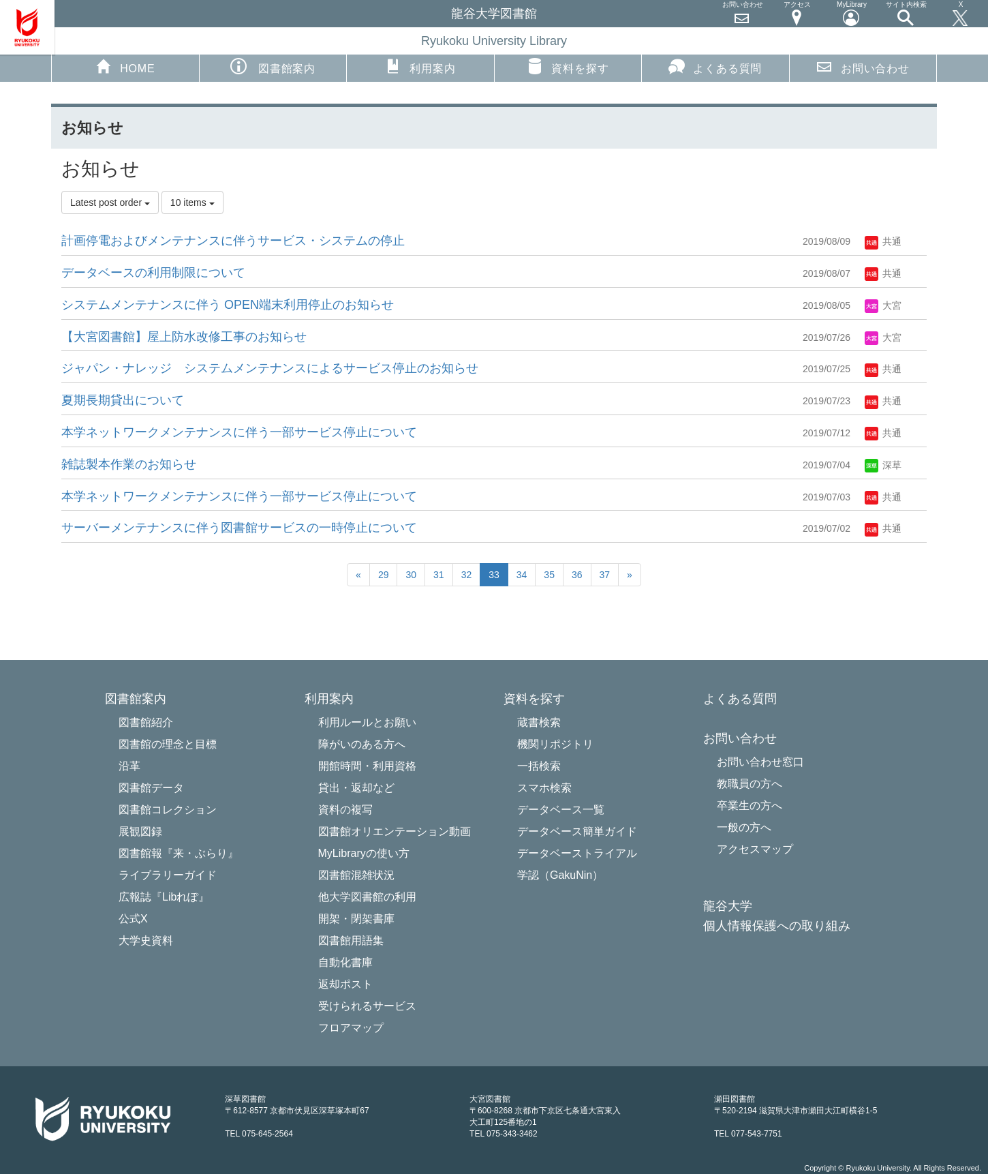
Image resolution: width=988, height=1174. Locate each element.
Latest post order (110, 202)
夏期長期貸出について (122, 400)
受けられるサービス (367, 1006)
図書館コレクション (168, 809)
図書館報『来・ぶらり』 (178, 853)
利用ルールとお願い (367, 722)
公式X (133, 918)
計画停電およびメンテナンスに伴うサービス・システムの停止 (233, 240)
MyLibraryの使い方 (364, 853)
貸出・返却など (356, 788)
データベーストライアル (577, 853)
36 (577, 574)
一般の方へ (744, 827)
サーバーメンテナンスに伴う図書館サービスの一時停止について (239, 528)
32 (466, 574)
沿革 (129, 766)
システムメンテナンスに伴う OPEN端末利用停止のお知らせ (227, 305)
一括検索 (539, 766)
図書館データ (151, 788)
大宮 (883, 305)
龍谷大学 (727, 906)
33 (494, 574)
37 (605, 574)
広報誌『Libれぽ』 (164, 897)
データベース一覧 (560, 809)
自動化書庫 (345, 962)
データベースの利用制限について (153, 273)
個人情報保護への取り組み (776, 926)
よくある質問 (715, 66)
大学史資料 (146, 940)
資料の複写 (345, 809)
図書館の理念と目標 (168, 744)
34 (521, 574)
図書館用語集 (351, 940)
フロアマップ (351, 1028)
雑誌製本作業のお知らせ (128, 464)
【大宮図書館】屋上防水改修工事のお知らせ (184, 337)
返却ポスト (345, 984)
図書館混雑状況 (356, 875)
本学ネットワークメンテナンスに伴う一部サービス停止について (239, 432)
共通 (883, 241)
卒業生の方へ (749, 805)
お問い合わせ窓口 (760, 762)
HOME (125, 66)
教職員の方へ (749, 783)
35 (549, 574)
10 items (192, 202)
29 (383, 574)
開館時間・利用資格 (367, 766)
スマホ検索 (544, 788)
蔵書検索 (539, 722)
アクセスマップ (755, 849)
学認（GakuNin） (560, 875)
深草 (883, 465)
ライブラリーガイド (168, 875)
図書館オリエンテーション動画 (394, 831)
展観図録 (140, 831)
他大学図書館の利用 (367, 897)
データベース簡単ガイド (577, 831)
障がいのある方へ (361, 744)
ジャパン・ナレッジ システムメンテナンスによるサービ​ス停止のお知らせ (269, 368)
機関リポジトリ (555, 744)
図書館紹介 (146, 722)
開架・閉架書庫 (356, 918)
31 (438, 574)
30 (410, 574)
